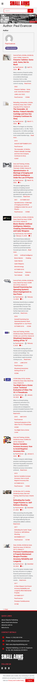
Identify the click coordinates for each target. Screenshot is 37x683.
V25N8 (22, 168)
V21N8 (16, 604)
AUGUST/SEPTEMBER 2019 (22, 143)
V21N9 (27, 540)
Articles (24, 55)
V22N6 (16, 373)
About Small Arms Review (9, 622)
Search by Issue (22, 219)
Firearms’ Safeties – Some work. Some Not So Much (22, 90)
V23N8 (27, 486)
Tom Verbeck (28, 233)
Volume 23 (26, 107)
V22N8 (27, 275)
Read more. (27, 83)
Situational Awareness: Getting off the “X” (21, 369)
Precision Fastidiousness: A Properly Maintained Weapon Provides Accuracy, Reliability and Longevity (23, 556)
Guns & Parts (17, 55)
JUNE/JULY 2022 (19, 94)
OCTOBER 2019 (19, 483)
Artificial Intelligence (26, 255)
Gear (25, 104)
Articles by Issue (18, 104)
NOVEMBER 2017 (19, 537)
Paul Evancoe (10, 44)
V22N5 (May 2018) (19, 378)
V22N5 (16, 427)
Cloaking (28, 258)
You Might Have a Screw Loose (21, 431)
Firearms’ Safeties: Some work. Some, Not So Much (23, 62)
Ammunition (24, 102)
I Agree (29, 680)
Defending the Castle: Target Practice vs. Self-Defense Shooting (22, 502)
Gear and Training (18, 164)
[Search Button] (30, 11)
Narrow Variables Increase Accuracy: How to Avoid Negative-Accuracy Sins (22, 478)
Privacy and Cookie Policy (16, 680)
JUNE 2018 (23, 362)
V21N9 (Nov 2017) (19, 491)
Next (6, 609)
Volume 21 (21, 549)
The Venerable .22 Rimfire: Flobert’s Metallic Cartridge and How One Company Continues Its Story (23, 114)
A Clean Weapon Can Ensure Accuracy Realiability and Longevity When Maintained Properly (23, 589)
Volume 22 (24, 221)
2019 (15, 141)
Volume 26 (25, 57)
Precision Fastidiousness (22, 601)
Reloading (16, 102)
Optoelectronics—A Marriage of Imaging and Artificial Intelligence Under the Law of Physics (23, 206)
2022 (15, 86)
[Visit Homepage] (20, 4)
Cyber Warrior (18, 261)
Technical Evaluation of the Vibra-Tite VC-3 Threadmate (22, 423)
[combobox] (15, 11)
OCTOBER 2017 (19, 595)
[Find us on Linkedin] (5, 668)
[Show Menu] (2, 4)
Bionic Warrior (18, 258)
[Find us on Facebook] (2, 668)
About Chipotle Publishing (9, 620)
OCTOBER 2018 (19, 269)
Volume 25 (27, 168)
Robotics (28, 272)
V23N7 (16, 158)
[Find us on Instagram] (9, 668)
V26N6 (19, 57)
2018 (15, 255)
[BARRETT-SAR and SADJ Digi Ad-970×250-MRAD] (18, 18)
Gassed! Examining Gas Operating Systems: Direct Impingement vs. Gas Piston (22, 321)
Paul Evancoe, (19, 233)
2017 (15, 527)
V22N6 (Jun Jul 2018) (20, 336)
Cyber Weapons (19, 264)
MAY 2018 (23, 416)
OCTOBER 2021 (25, 200)
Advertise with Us (6, 625)
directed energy (19, 266)
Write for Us (5, 627)
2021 (15, 200)
